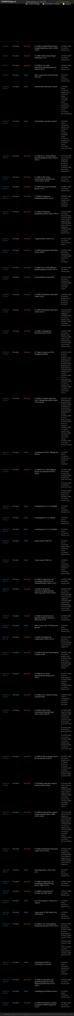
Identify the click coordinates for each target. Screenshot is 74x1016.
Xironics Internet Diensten (59, 1014)
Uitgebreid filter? (65, 1)
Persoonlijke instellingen (52, 4)
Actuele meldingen (34, 4)
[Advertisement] (37, 23)
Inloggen (68, 4)
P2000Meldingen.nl (8, 2)
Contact (70, 1014)
